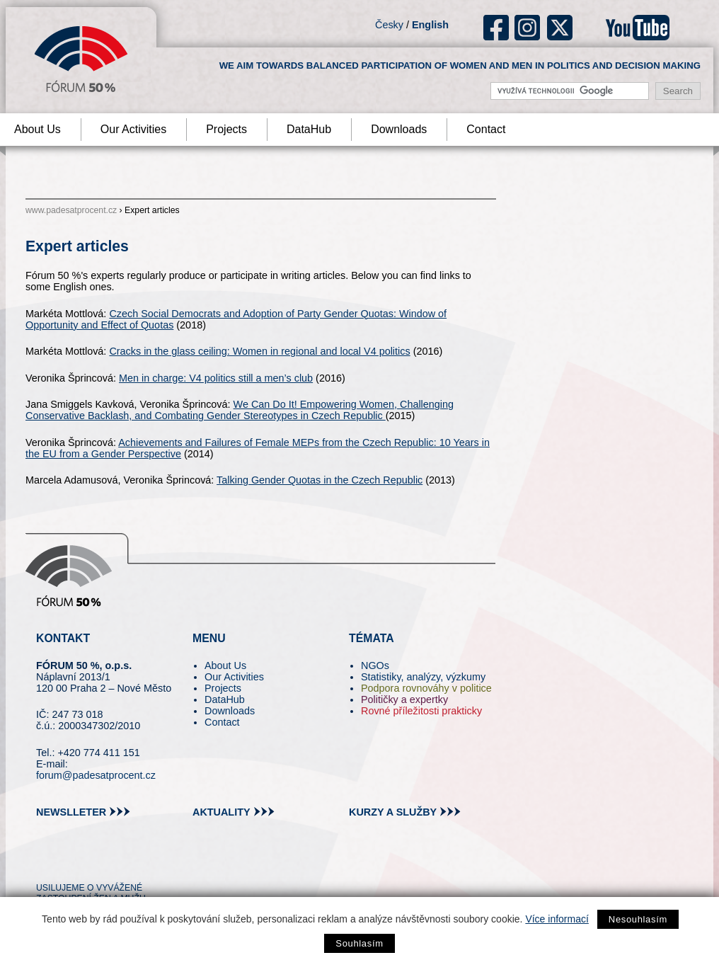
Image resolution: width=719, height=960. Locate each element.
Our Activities (133, 129)
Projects (226, 129)
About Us (225, 665)
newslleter (71, 812)
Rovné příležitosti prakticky (421, 710)
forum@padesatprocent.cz (96, 775)
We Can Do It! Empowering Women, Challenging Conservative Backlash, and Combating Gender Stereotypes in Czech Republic (239, 410)
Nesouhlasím (638, 919)
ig (527, 27)
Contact (485, 129)
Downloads (399, 129)
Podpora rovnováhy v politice (426, 688)
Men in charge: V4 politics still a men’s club (216, 378)
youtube (637, 27)
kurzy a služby (393, 812)
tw (45, 861)
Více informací (556, 919)
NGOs (375, 665)
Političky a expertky (404, 699)
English (430, 24)
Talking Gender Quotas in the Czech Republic (319, 480)
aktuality (221, 812)
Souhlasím (359, 943)
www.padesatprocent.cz (71, 210)
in (115, 861)
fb (496, 27)
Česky (389, 24)
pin (69, 861)
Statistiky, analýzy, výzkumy (423, 676)
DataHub (309, 129)
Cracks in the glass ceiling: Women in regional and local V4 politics (259, 351)
